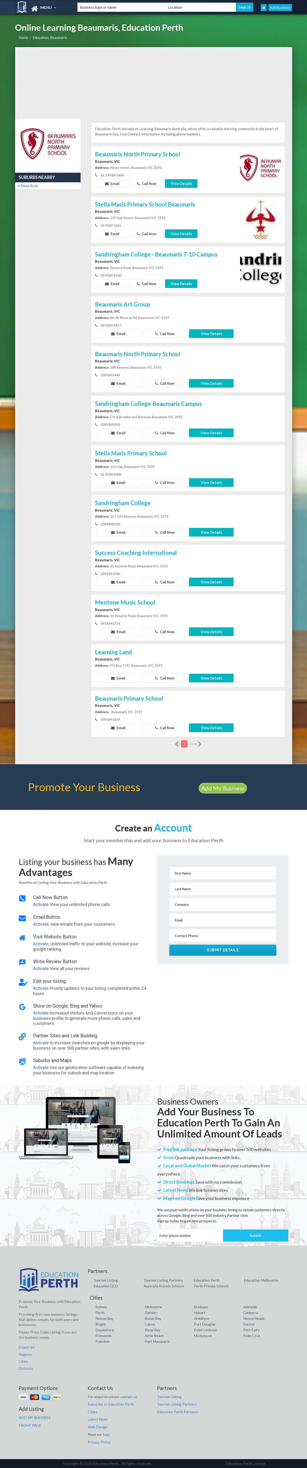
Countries (27, 1347)
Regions (25, 1354)
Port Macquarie (157, 1341)
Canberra (250, 1312)
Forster (249, 1324)
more (196, 744)
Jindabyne (202, 1318)
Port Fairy (251, 1330)
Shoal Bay (152, 1330)
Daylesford (104, 1330)
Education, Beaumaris (50, 37)
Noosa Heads (254, 1318)
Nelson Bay (104, 1318)
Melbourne (153, 1307)
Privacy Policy (99, 1442)
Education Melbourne (261, 1280)
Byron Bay (153, 1318)
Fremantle (103, 1335)
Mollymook (203, 1335)
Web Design (97, 1427)
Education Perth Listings (246, 1463)
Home (23, 37)
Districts (26, 1368)
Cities (23, 1361)
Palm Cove (251, 1335)
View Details (181, 183)
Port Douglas (205, 1324)
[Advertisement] (153, 83)
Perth (100, 1312)
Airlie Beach (154, 1335)
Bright (100, 1324)
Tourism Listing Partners (163, 1280)
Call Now (146, 183)
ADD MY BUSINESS (34, 1417)
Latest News (98, 1419)
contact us (128, 1397)
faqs (106, 1434)
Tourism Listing (106, 1280)
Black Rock (28, 186)
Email (112, 183)
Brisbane (201, 1307)
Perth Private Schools (211, 1286)
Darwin (150, 1312)
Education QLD (106, 1286)
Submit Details (223, 950)
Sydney (101, 1307)
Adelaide (250, 1307)
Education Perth (207, 1280)
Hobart (199, 1312)
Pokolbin (102, 1341)
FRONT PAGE (30, 1425)
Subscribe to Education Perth (111, 1404)
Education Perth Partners (177, 1412)
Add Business (280, 8)
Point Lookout (205, 1330)
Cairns (150, 1324)
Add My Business (222, 788)
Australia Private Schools (164, 1286)
